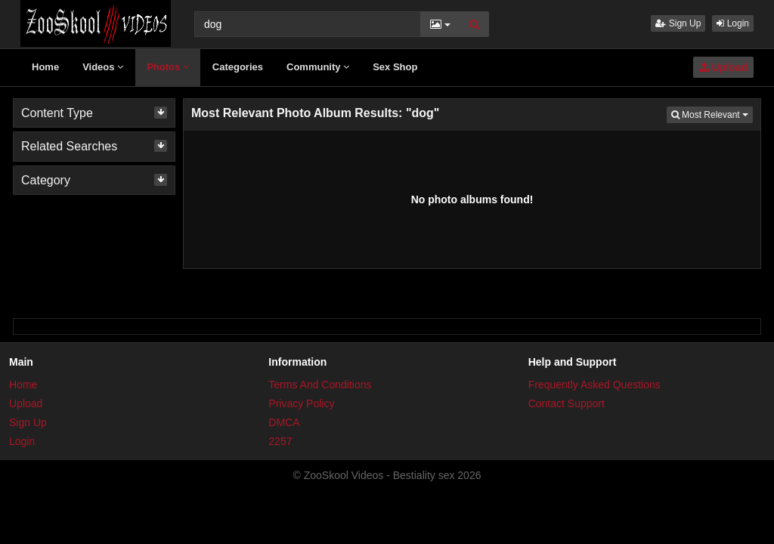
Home (45, 67)
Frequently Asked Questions (594, 385)
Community (317, 67)
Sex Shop (395, 67)
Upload (723, 67)
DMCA (283, 422)
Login (733, 23)
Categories (237, 67)
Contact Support (566, 403)
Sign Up (678, 23)
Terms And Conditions (319, 385)
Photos (168, 67)
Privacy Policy (301, 403)
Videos (102, 67)
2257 (280, 441)
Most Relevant (712, 113)
